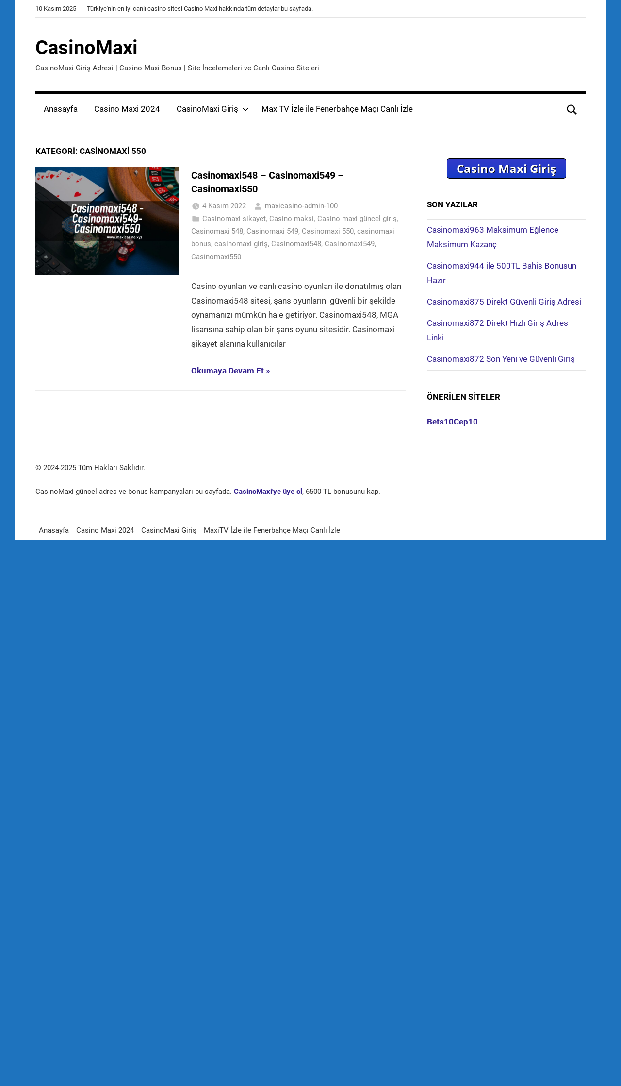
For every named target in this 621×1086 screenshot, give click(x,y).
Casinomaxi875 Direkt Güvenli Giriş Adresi (504, 301)
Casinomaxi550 (216, 257)
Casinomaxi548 (296, 243)
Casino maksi (291, 218)
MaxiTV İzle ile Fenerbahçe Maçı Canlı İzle (337, 109)
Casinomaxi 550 (328, 231)
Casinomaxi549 (350, 243)
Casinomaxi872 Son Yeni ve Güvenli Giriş (501, 359)
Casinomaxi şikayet (234, 218)
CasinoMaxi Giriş (213, 109)
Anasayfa (61, 109)
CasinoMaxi (86, 47)
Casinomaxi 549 (272, 231)
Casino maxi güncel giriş (357, 218)
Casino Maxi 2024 (127, 109)
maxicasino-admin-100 (301, 206)
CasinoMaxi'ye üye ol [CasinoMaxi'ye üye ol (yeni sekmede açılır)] (268, 491)
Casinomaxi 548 (217, 231)
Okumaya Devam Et (227, 370)
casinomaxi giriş (241, 243)
